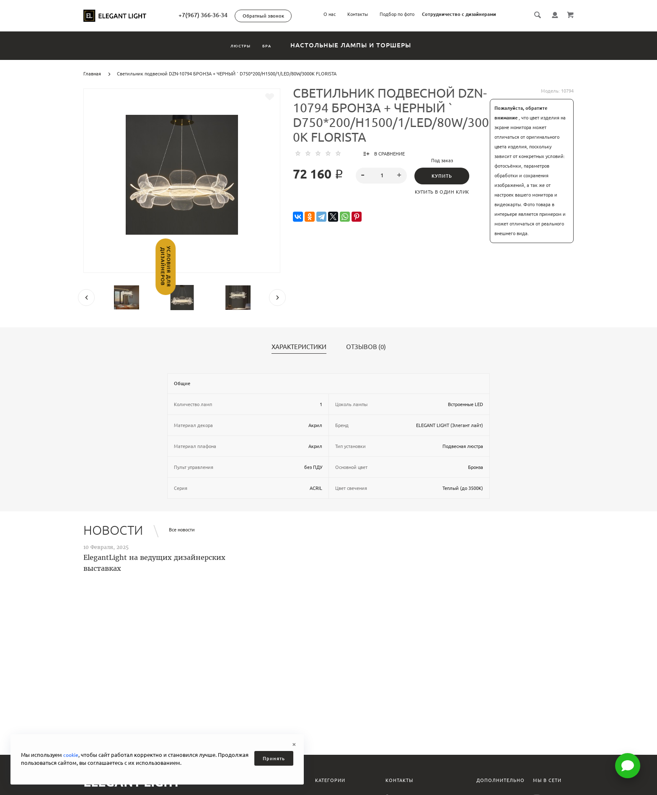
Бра (279, 45)
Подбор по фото (397, 14)
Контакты (357, 14)
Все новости (182, 529)
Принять (274, 758)
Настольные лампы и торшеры (372, 45)
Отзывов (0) (366, 347)
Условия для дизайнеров (7, 283)
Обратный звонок (295, 15)
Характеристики (299, 347)
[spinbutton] (381, 176)
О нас (329, 14)
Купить (444, 176)
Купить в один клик (444, 191)
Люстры (231, 45)
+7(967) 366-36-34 (234, 15)
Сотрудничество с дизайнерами (459, 14)
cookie (71, 755)
